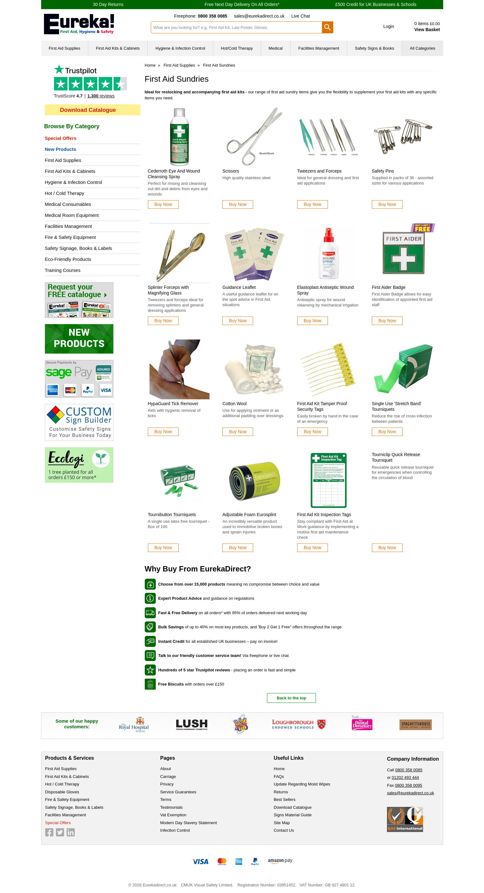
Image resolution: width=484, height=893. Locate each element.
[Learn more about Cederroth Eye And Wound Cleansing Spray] (163, 204)
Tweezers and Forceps (319, 171)
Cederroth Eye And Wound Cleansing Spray (174, 173)
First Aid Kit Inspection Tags (324, 514)
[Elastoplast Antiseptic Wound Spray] (329, 274)
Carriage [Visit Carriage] (168, 776)
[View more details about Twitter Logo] (60, 832)
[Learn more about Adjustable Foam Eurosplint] (237, 547)
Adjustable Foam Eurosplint (249, 514)
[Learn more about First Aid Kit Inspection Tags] (312, 547)
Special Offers (61, 138)
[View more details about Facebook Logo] (49, 832)
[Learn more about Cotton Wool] (237, 431)
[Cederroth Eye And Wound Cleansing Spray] (180, 158)
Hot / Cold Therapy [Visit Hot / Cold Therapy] (62, 784)
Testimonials (92, 82)
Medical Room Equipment (72, 215)
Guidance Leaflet (239, 287)
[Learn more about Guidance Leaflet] (237, 321)
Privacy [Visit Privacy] (167, 784)
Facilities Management (68, 226)
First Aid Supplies (63, 160)
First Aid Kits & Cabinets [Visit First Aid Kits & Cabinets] (67, 776)
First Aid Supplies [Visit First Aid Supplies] (61, 768)
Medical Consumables (68, 204)
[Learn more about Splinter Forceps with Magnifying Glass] (163, 321)
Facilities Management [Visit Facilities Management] (65, 815)
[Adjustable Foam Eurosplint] (254, 501)
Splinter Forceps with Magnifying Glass (168, 290)
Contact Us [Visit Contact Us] (284, 830)
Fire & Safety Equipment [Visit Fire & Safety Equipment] (67, 799)
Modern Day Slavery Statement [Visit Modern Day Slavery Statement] (188, 822)
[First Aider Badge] (403, 274)
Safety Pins (383, 171)
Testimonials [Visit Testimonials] (171, 807)
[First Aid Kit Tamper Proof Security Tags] (329, 387)
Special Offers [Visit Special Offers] (58, 822)
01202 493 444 (405, 777)
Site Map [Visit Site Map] (282, 822)
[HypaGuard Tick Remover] (180, 387)
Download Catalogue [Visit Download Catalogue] (293, 807)
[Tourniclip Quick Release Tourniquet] (403, 501)
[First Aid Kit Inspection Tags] (329, 501)
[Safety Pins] (403, 158)
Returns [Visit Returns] (281, 792)
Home (150, 65)
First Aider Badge (388, 287)
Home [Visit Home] (279, 768)
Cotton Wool (234, 403)
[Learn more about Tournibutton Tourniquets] (163, 547)
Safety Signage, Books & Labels (78, 248)
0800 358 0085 (408, 770)
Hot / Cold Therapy (64, 193)
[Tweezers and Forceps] (329, 158)
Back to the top (291, 698)
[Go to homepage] (93, 24)
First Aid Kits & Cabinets (70, 171)
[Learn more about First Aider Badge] (387, 321)
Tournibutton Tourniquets (172, 514)
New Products (60, 149)
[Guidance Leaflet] (254, 274)
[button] (384, 26)
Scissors (230, 171)
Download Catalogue (88, 110)
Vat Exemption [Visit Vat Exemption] (173, 815)
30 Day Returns (108, 4)
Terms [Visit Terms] (165, 799)
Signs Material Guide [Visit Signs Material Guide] (293, 815)
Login (388, 26)
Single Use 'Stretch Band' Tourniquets (396, 406)
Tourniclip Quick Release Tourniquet (396, 457)
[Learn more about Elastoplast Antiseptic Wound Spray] (312, 321)
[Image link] (92, 300)
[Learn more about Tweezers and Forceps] (312, 204)
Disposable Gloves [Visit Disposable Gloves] (62, 792)
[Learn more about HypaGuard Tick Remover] (163, 431)
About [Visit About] (165, 768)
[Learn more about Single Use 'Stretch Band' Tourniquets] (387, 431)
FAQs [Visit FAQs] (279, 776)
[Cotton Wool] (254, 387)
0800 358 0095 (408, 785)
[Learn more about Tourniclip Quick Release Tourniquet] (387, 547)
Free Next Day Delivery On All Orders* (241, 4)
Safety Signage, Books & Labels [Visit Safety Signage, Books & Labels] (74, 807)
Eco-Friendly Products (68, 259)
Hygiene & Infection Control (73, 182)
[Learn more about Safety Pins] (387, 204)
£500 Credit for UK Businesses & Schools (375, 4)
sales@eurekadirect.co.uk (259, 16)
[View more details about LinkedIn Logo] (71, 832)
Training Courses (63, 270)
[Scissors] (254, 158)
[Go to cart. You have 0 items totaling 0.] (422, 26)
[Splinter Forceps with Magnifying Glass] (180, 274)
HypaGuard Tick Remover (173, 403)
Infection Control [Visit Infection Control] (175, 830)
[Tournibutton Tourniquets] (180, 501)
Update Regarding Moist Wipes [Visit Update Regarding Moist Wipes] (302, 784)
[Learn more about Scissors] (237, 204)
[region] (179, 137)
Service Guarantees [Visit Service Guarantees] (178, 792)
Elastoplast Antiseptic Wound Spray (325, 290)
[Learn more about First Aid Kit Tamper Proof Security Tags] (312, 431)
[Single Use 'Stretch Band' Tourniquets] (403, 387)
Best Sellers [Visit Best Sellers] (284, 799)
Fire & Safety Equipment (70, 237)
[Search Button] (327, 27)
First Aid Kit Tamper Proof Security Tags (322, 406)
